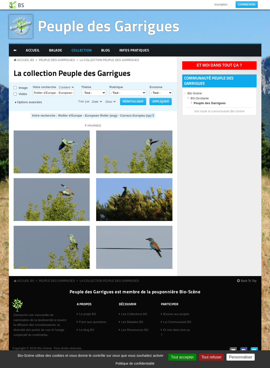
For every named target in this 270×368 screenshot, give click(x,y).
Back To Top (249, 281)
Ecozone (156, 87)
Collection (82, 50)
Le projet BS (87, 314)
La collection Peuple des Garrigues (109, 60)
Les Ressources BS (135, 330)
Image (23, 88)
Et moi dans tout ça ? (219, 65)
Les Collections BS (134, 314)
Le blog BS (86, 330)
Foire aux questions (92, 322)
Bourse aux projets (176, 314)
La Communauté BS (177, 322)
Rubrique (116, 87)
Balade (55, 50)
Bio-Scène (194, 93)
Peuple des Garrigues (109, 25)
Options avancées (29, 102)
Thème (86, 87)
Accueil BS (25, 60)
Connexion (246, 4)
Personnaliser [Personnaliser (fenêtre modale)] (240, 357)
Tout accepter (182, 357)
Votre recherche (44, 87)
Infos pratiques (134, 50)
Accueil (33, 50)
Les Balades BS (132, 322)
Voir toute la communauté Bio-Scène (219, 111)
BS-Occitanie (200, 98)
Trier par (84, 101)
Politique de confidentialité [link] (135, 363)
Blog (105, 50)
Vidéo (23, 94)
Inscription (220, 4)
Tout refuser (211, 357)
